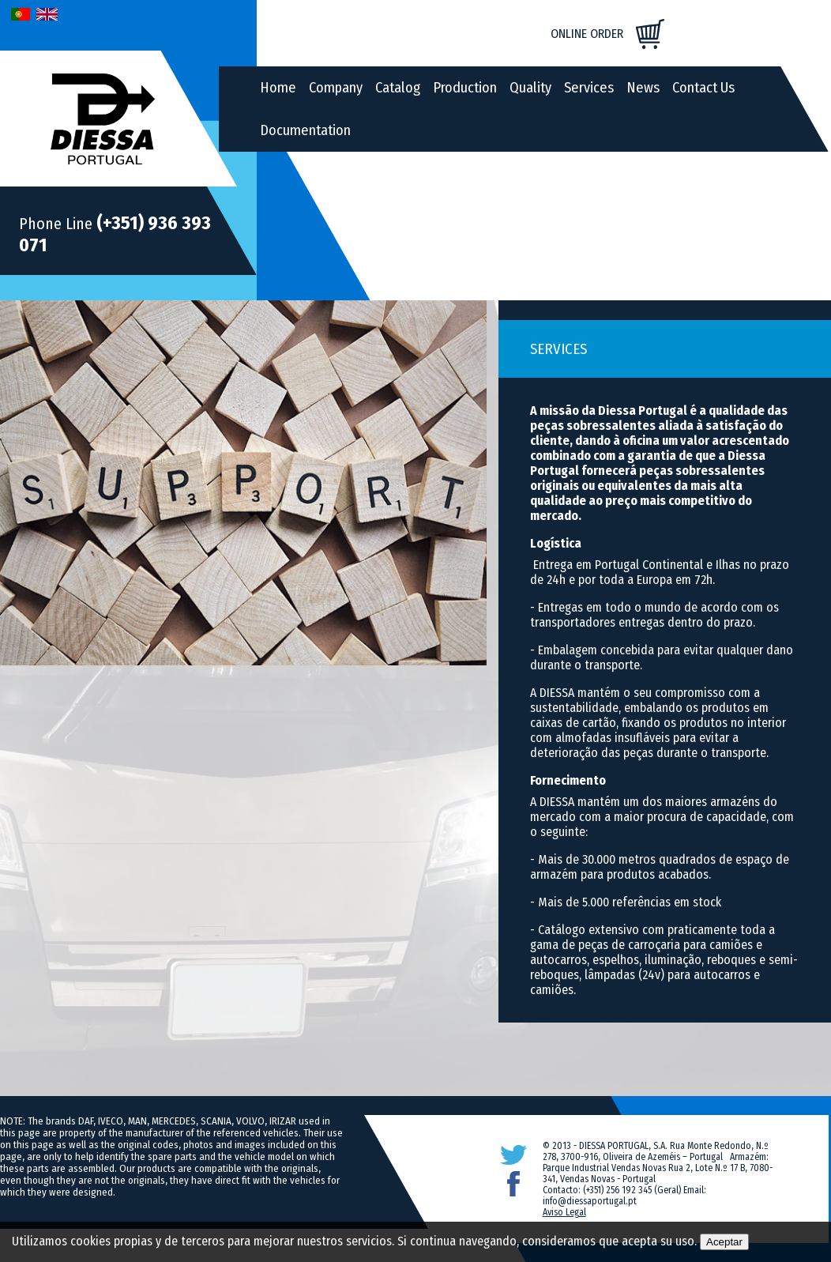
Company (336, 87)
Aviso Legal (564, 1212)
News (643, 87)
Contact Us (703, 87)
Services (589, 87)
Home (278, 87)
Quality (530, 87)
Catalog (397, 87)
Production (465, 87)
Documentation (305, 130)
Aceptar (724, 1242)
